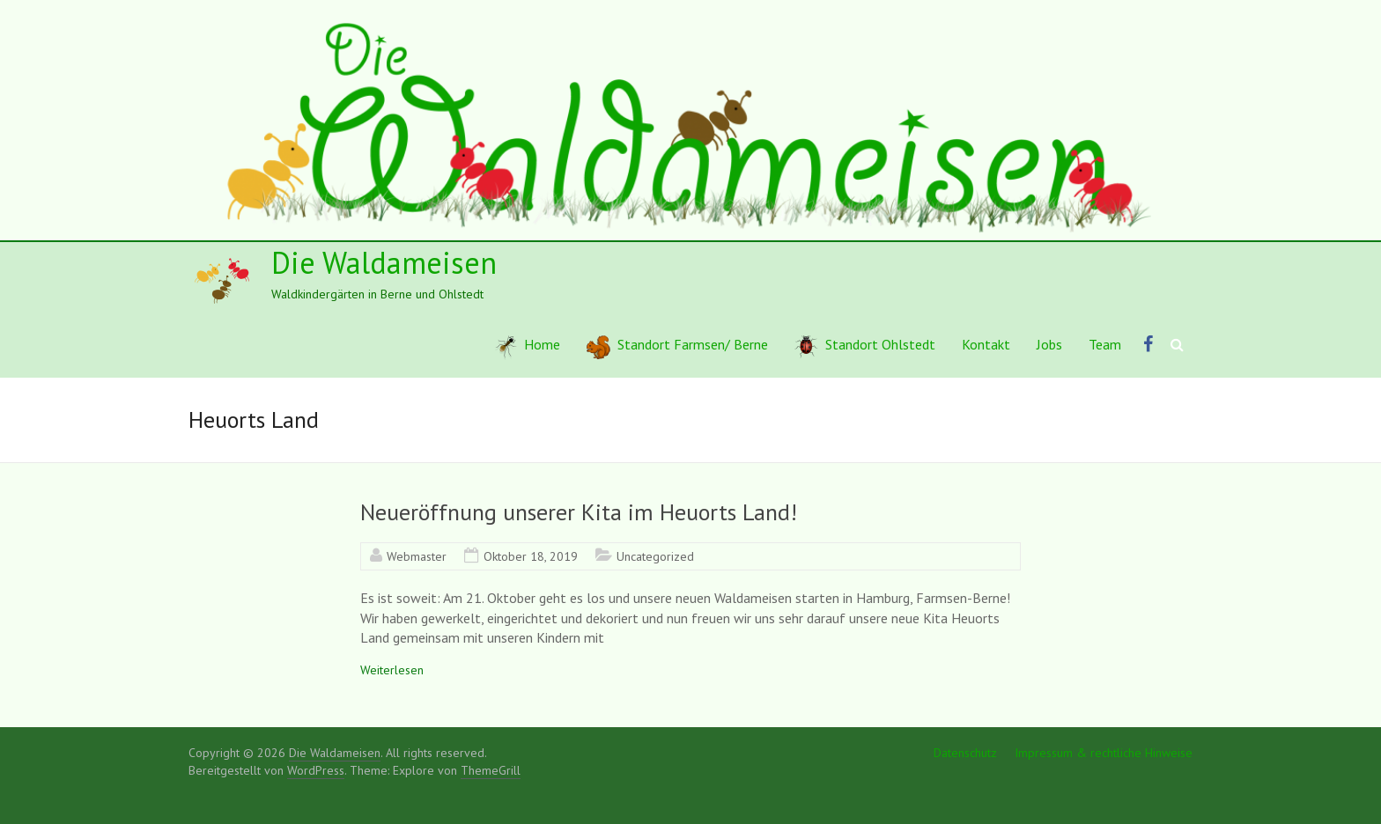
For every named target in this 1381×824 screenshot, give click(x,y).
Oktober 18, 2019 (531, 556)
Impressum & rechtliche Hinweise (1104, 753)
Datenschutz (965, 753)
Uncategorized (655, 556)
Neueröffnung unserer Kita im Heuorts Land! (578, 511)
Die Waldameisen (384, 262)
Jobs (1049, 344)
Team (1105, 344)
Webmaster (417, 556)
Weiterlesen (392, 670)
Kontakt (986, 344)
